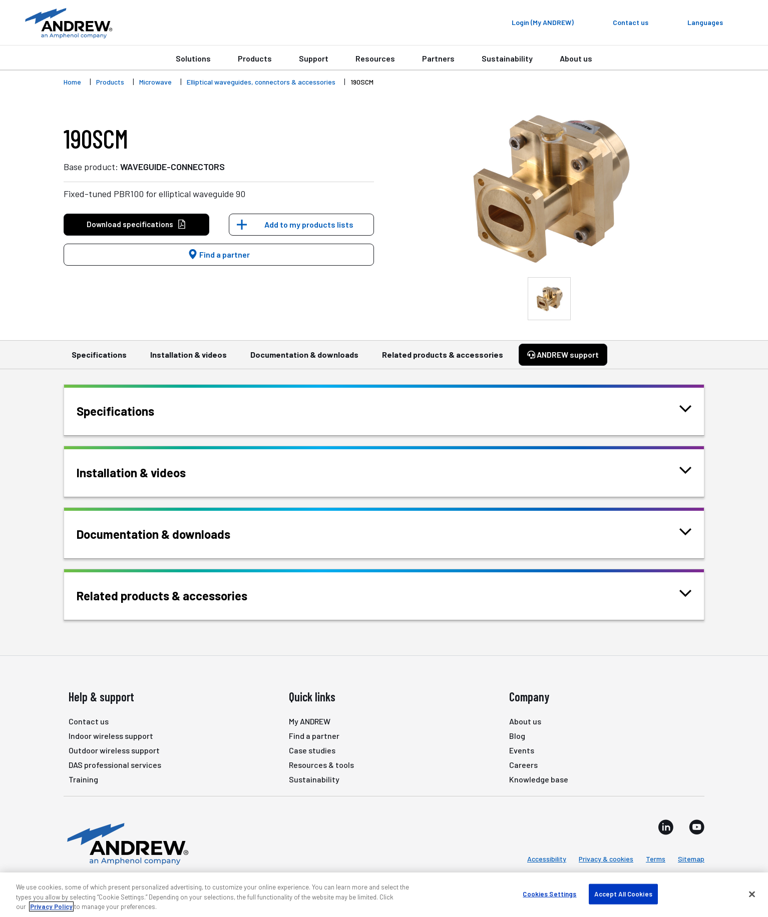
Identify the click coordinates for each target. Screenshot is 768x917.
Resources (375, 58)
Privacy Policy (51, 906)
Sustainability (507, 58)
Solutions (193, 58)
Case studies (312, 750)
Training (83, 779)
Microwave (155, 82)
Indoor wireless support (111, 735)
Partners (438, 58)
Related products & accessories (442, 359)
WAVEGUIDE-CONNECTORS (172, 166)
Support (313, 58)
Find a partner (219, 254)
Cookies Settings (549, 893)
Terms (655, 858)
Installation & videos (188, 359)
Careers (523, 764)
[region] (384, 894)
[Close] (752, 894)
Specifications (99, 359)
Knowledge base (538, 779)
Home (72, 82)
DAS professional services (115, 764)
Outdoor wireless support (114, 750)
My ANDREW (309, 721)
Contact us (89, 721)
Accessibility (546, 858)
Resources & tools (321, 764)
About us (576, 58)
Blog (517, 735)
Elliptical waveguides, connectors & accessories (261, 82)
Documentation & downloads (304, 359)
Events (521, 750)
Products (255, 58)
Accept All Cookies (623, 893)
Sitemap (691, 858)
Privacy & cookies (606, 858)
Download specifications (136, 224)
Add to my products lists (308, 224)
